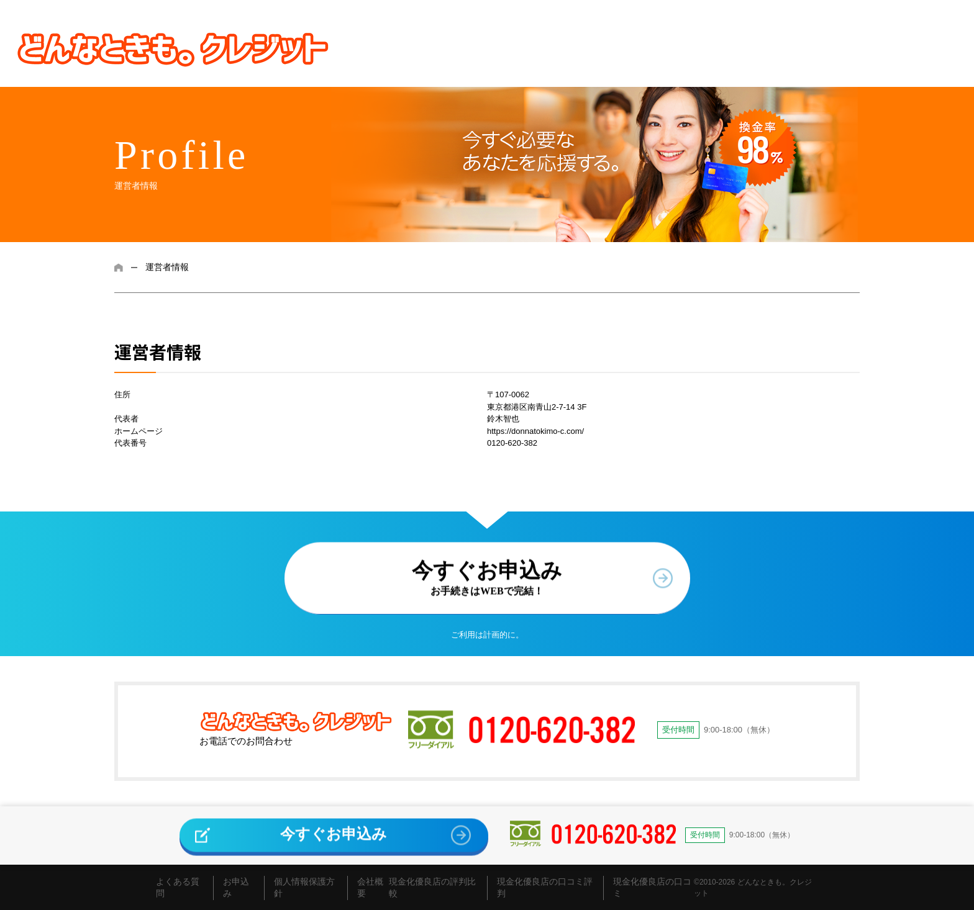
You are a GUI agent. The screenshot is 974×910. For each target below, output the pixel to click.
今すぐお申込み (487, 574)
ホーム (118, 267)
